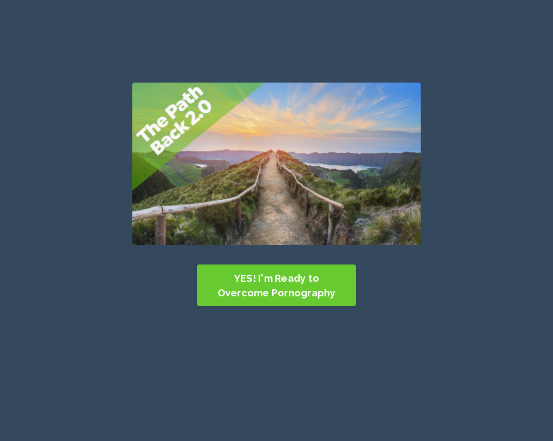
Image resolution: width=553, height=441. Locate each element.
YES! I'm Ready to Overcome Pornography (277, 285)
